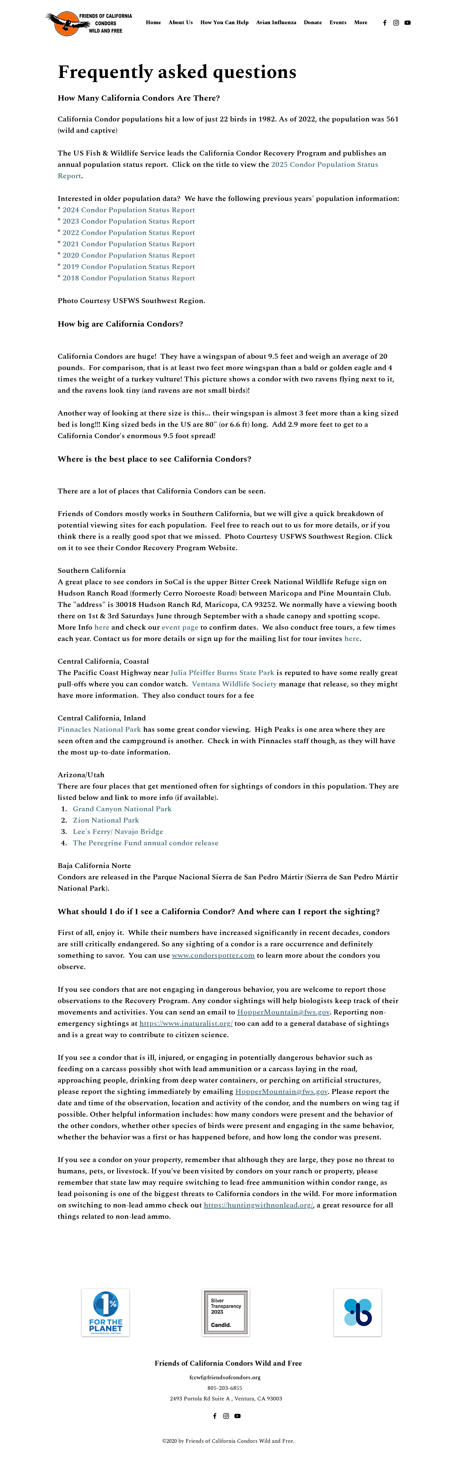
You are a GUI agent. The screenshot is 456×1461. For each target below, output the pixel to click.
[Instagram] (396, 22)
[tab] (228, 669)
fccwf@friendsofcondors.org (225, 1377)
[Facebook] (385, 22)
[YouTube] (407, 22)
